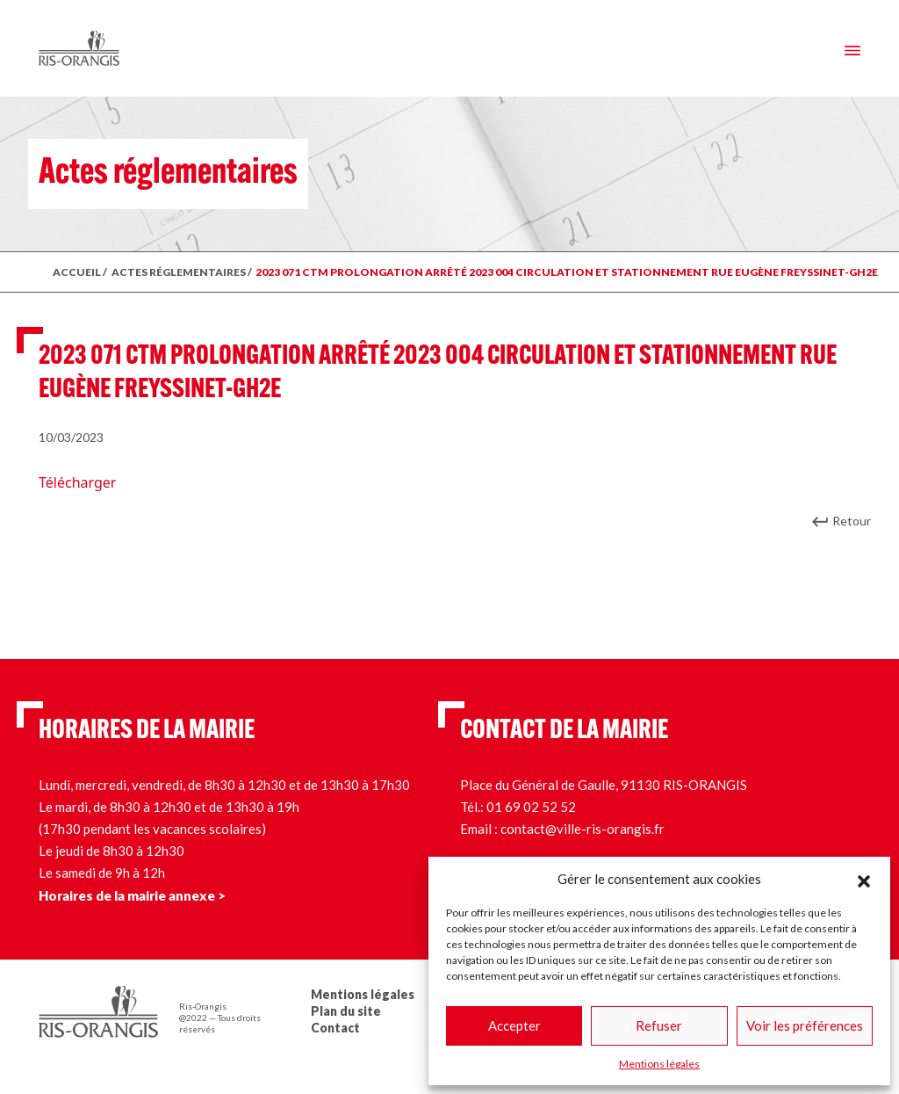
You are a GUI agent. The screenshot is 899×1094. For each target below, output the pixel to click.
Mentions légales (659, 1063)
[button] (864, 879)
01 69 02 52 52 (531, 807)
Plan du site (346, 1010)
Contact (335, 1027)
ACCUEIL (77, 272)
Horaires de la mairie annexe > (132, 895)
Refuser (659, 1025)
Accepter (514, 1025)
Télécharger (77, 482)
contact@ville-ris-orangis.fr (582, 829)
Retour (851, 520)
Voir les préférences (804, 1025)
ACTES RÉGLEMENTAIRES (178, 272)
